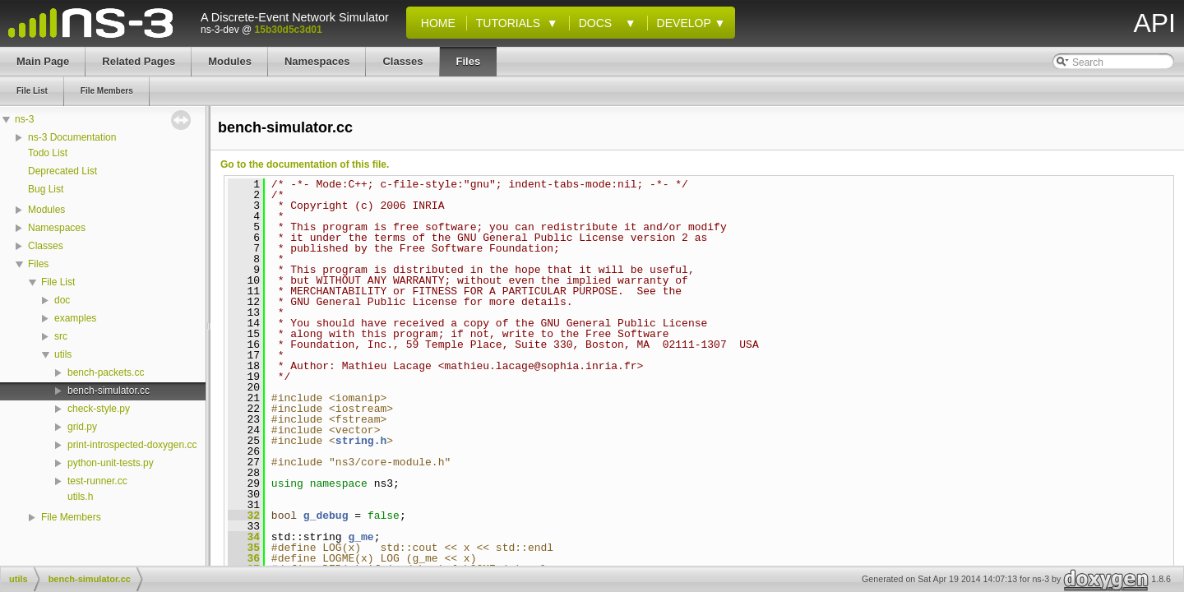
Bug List (45, 189)
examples (75, 318)
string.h (360, 440)
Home (435, 23)
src (60, 336)
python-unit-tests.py (110, 463)
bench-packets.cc (105, 372)
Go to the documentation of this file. (304, 164)
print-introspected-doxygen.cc (132, 445)
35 (244, 547)
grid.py (82, 426)
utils (63, 354)
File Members (71, 517)
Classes (45, 246)
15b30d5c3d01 (288, 29)
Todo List (47, 153)
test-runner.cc (97, 481)
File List (58, 282)
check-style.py (98, 408)
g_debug (326, 515)
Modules (46, 209)
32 (244, 515)
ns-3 (24, 119)
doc (62, 300)
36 (244, 558)
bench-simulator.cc (108, 390)
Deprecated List (62, 171)
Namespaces (57, 228)
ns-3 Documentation (72, 137)
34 (244, 537)
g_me (360, 537)
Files (38, 264)
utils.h (80, 496)
